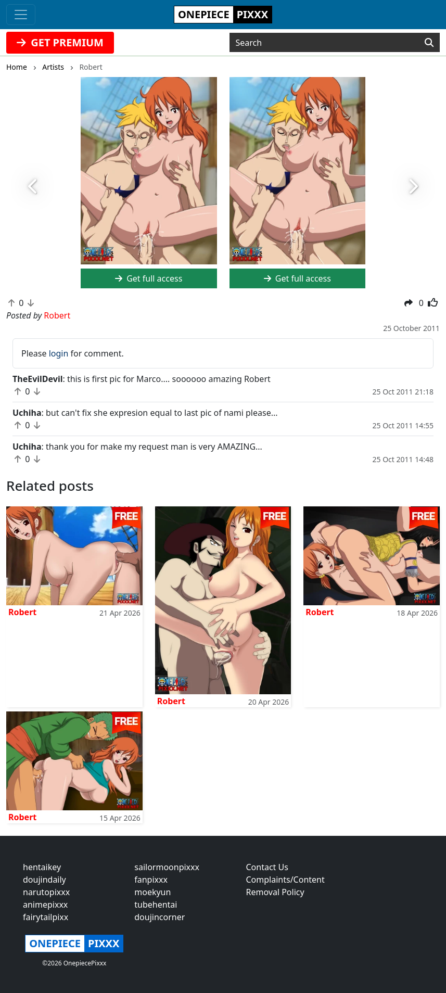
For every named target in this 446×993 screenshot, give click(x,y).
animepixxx (45, 904)
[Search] (429, 43)
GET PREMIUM (60, 42)
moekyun (152, 892)
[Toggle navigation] (20, 14)
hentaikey (42, 867)
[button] (33, 187)
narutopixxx (46, 892)
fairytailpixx (45, 917)
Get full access (148, 278)
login (59, 353)
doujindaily (44, 879)
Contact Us (267, 867)
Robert (22, 612)
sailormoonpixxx (166, 867)
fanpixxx (151, 879)
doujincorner (159, 917)
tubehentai (155, 904)
